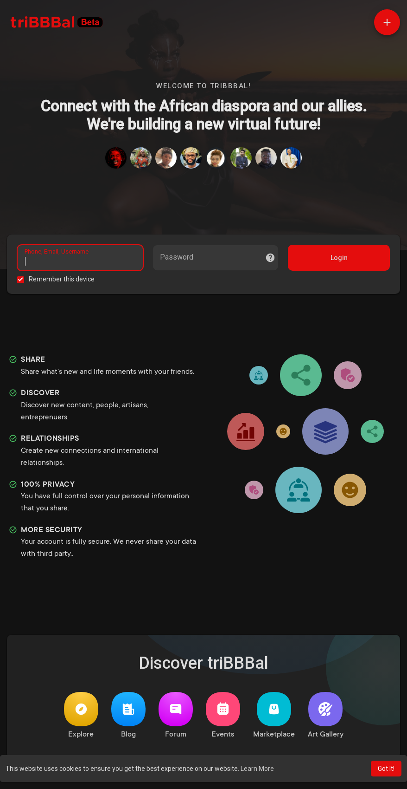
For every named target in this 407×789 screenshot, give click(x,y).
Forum (176, 718)
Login (337, 259)
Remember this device (63, 280)
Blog (128, 718)
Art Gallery (325, 718)
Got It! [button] (386, 768)
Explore (81, 718)
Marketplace (274, 718)
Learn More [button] (257, 768)
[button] (387, 22)
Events (223, 718)
